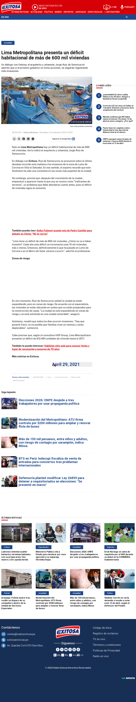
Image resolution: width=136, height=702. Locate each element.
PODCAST (129, 7)
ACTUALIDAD (38, 377)
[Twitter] (62, 649)
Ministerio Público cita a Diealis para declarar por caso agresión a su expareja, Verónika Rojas (51, 555)
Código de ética (102, 627)
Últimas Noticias (20, 12)
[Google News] (74, 649)
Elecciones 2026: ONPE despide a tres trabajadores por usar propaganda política (49, 401)
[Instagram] (70, 649)
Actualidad (36, 12)
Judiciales (80, 12)
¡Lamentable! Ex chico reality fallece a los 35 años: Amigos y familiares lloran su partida (116, 97)
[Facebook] (58, 649)
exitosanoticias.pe (17, 639)
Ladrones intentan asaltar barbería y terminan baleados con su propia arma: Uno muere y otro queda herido (16, 555)
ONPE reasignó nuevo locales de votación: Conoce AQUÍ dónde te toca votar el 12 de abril (117, 141)
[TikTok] (78, 649)
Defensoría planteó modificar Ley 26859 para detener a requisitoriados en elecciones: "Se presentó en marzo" (51, 481)
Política (48, 12)
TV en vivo (99, 639)
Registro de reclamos (105, 633)
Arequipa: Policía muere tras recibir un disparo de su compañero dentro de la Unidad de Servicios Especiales (15, 603)
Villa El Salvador (19, 381)
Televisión (16, 22)
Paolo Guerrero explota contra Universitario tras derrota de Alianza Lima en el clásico (116, 130)
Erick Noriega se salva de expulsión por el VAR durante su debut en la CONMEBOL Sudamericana (118, 555)
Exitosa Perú (113, 12)
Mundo (58, 12)
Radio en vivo (101, 656)
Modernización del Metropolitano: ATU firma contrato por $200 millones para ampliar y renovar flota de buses (55, 423)
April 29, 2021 (66, 364)
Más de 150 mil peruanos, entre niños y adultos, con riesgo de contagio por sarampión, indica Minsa (53, 442)
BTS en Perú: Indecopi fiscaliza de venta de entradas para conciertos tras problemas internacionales (50, 462)
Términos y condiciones (107, 644)
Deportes (68, 12)
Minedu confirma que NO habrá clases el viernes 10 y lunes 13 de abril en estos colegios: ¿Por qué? (118, 119)
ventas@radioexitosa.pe (21, 634)
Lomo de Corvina (61, 377)
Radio (26, 22)
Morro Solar (75, 377)
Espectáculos (95, 12)
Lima (49, 377)
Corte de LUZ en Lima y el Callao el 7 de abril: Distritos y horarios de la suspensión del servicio (118, 108)
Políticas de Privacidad (106, 650)
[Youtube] (66, 649)
